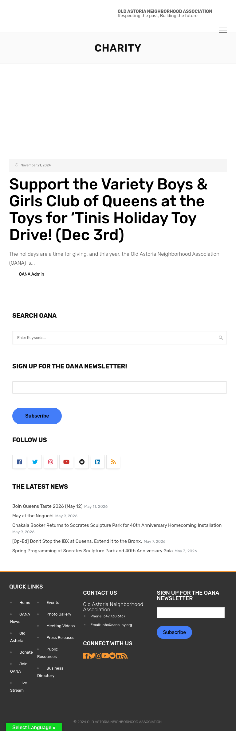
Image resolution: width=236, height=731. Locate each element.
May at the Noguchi (32, 516)
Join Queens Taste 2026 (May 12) (47, 506)
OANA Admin (31, 274)
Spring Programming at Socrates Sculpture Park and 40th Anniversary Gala (92, 551)
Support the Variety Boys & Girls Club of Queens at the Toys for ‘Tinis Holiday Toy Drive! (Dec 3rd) (108, 209)
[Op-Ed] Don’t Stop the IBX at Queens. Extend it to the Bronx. (77, 541)
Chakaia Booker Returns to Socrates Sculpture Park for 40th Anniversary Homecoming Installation (117, 525)
